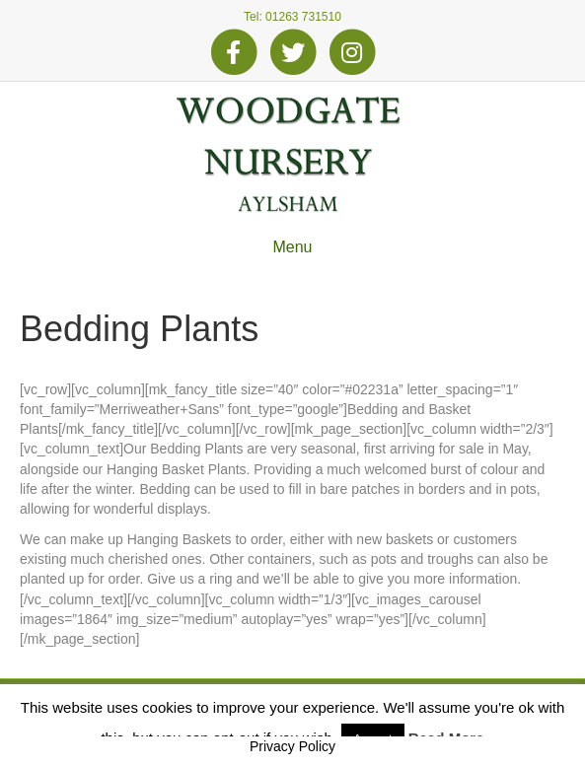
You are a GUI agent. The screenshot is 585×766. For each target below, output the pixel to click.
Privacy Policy (292, 746)
